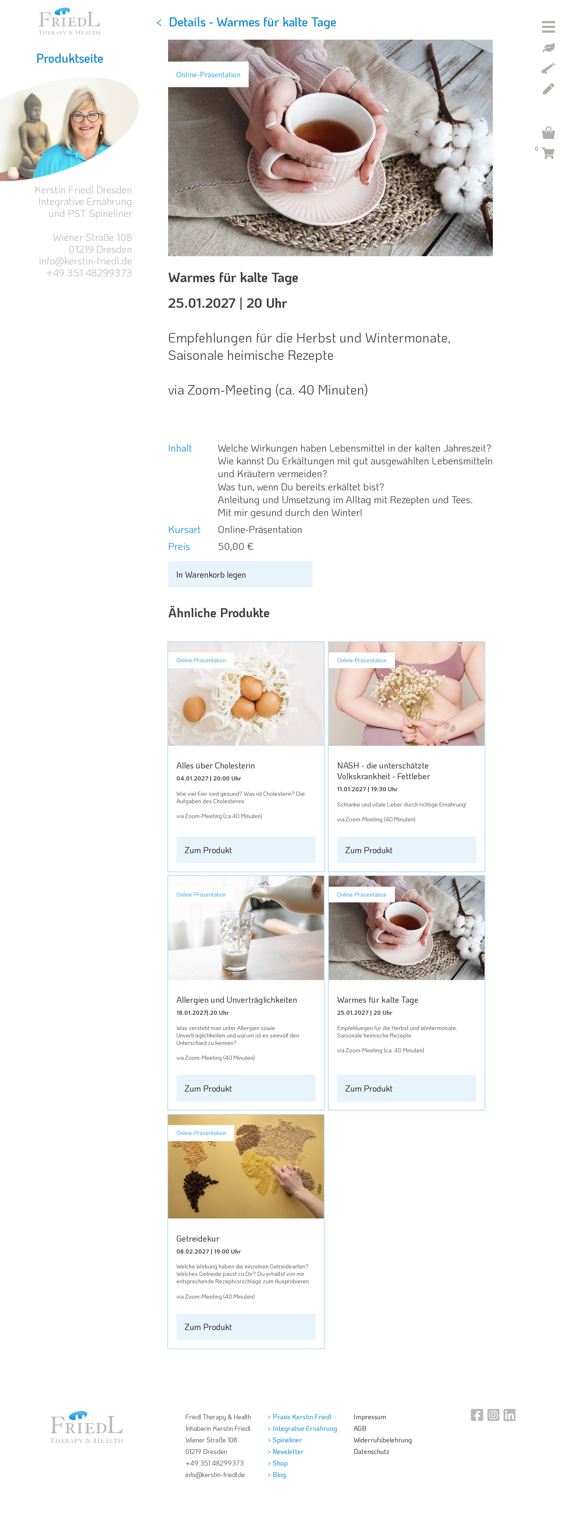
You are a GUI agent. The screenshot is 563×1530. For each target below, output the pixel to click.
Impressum (370, 1416)
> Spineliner (285, 1439)
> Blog (277, 1474)
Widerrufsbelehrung (383, 1439)
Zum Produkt (208, 850)
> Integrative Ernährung (302, 1428)
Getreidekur (197, 1238)
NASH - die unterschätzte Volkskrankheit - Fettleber (383, 770)
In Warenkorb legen (211, 574)
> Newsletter (286, 1451)
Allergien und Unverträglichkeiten (236, 999)
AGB (360, 1428)
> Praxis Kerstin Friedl (299, 1416)
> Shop (278, 1463)
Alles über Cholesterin (215, 765)
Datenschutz (372, 1451)
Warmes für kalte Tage (377, 999)
